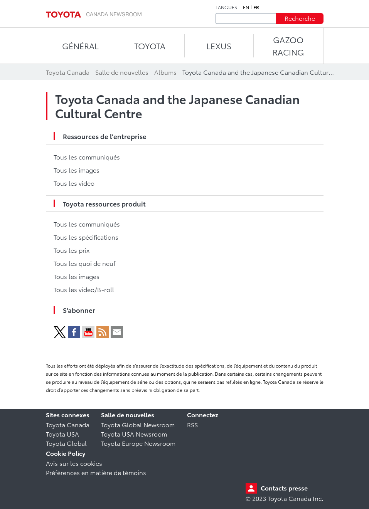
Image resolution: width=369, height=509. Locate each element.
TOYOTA (149, 45)
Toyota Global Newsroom (138, 424)
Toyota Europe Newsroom (138, 442)
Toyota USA (62, 433)
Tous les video (74, 182)
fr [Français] (256, 7)
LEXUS (218, 45)
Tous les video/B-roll (84, 289)
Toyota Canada (67, 424)
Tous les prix (71, 249)
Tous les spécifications (86, 236)
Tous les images (76, 169)
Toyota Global (66, 442)
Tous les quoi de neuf (84, 263)
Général (80, 45)
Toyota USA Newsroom (134, 433)
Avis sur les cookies (74, 463)
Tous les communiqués (87, 156)
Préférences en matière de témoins (96, 472)
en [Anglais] (246, 7)
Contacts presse (284, 487)
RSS (192, 424)
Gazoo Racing (288, 45)
